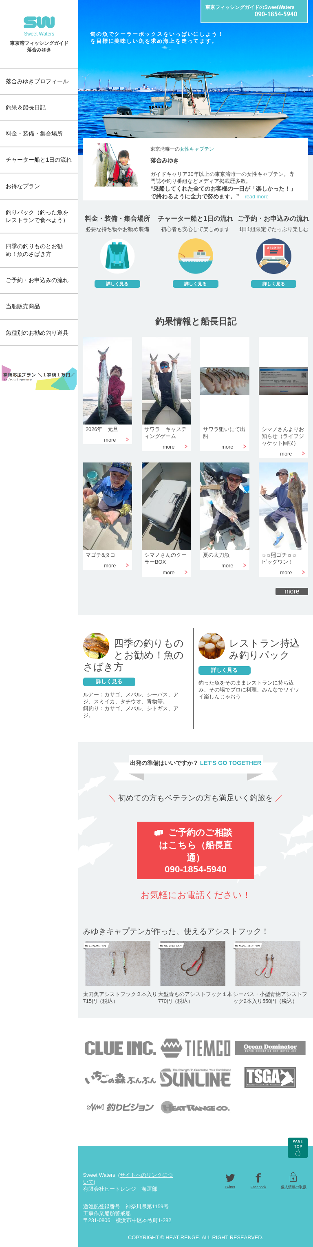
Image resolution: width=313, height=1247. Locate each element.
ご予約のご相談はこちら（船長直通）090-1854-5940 (195, 850)
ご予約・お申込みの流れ (37, 280)
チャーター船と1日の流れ (39, 159)
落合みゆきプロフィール (37, 81)
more (291, 591)
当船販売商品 (23, 306)
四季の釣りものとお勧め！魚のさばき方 (34, 250)
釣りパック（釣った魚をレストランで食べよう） (37, 216)
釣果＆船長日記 (26, 107)
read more (256, 196)
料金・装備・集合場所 (34, 133)
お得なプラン (23, 186)
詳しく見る (109, 681)
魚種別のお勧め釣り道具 (37, 332)
